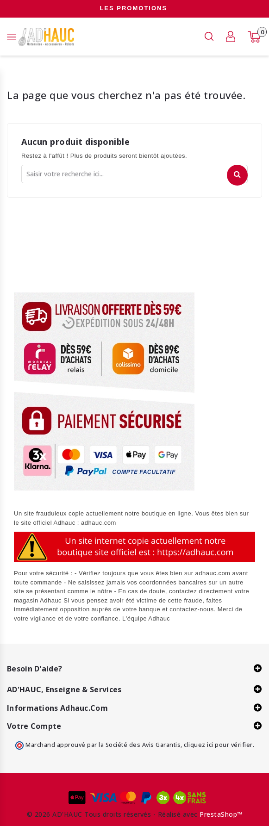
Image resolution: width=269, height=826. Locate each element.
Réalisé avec (178, 814)
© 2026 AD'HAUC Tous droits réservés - (92, 814)
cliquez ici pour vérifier (218, 745)
